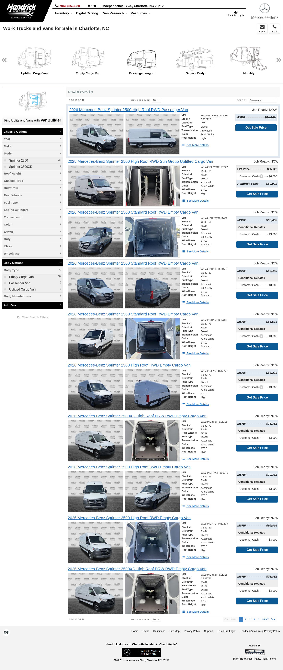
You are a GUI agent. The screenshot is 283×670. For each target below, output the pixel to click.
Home (134, 631)
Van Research (115, 13)
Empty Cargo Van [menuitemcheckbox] (21, 277)
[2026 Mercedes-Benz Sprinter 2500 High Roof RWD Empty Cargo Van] (129, 365)
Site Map (175, 631)
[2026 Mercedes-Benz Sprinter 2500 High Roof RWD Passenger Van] (128, 110)
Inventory (64, 13)
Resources (140, 13)
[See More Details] (195, 145)
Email (262, 28)
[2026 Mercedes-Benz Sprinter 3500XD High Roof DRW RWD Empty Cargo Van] (137, 416)
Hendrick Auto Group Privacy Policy (260, 631)
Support (208, 631)
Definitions (159, 631)
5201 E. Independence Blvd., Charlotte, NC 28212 (127, 6)
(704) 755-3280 (69, 6)
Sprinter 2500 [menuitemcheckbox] (18, 160)
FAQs (146, 631)
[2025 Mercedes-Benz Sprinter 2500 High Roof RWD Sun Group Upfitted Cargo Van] (140, 161)
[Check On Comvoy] (6, 632)
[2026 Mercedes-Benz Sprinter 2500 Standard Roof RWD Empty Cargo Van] (133, 212)
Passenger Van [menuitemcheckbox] (19, 283)
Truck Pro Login (226, 631)
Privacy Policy (192, 631)
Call (274, 28)
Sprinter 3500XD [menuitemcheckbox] (20, 166)
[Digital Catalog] (87, 13)
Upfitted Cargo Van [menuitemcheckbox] (22, 289)
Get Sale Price (256, 127)
